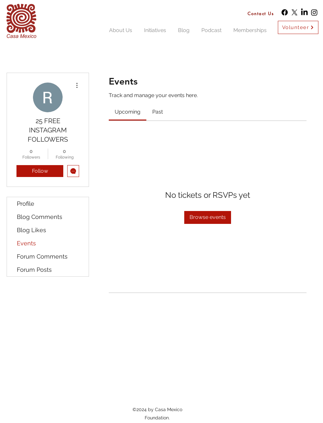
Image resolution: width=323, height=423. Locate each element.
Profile (25, 203)
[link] (127, 112)
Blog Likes (31, 230)
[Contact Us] (262, 13)
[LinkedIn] (304, 12)
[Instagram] (314, 12)
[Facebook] (284, 12)
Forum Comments (42, 256)
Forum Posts (34, 269)
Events (26, 243)
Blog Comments (39, 216)
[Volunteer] (298, 27)
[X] (294, 12)
